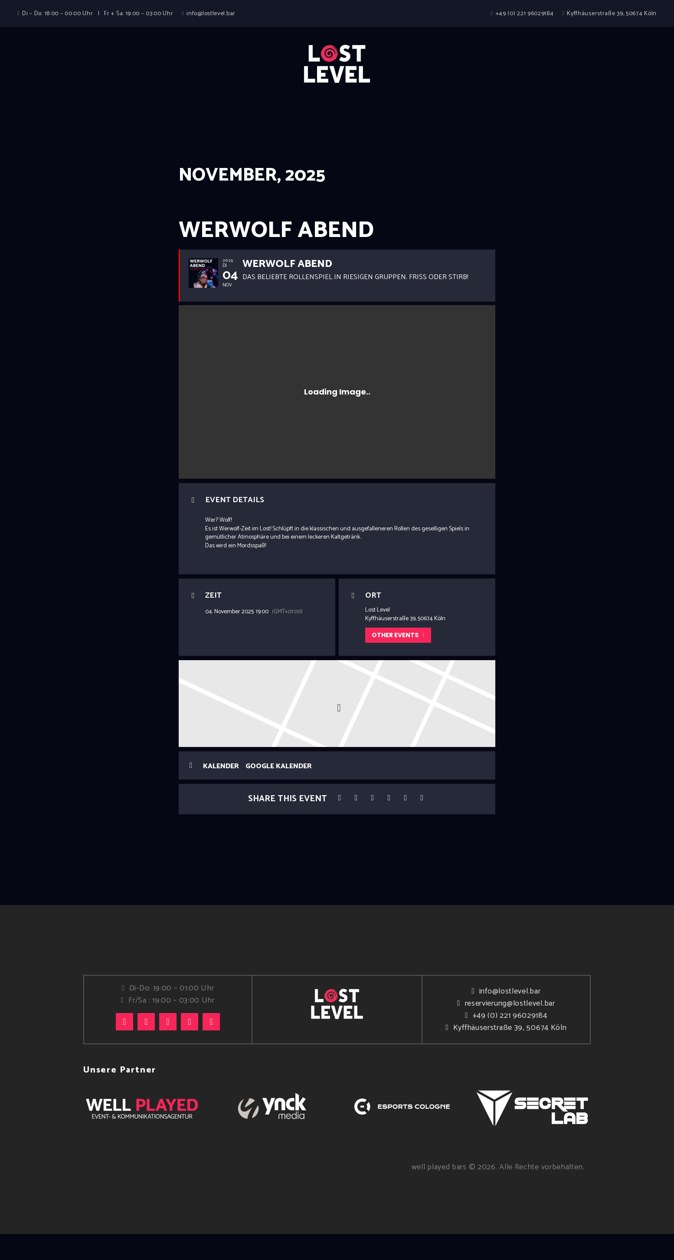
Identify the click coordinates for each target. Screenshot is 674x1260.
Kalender (221, 792)
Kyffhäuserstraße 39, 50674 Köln (510, 1054)
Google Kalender (278, 792)
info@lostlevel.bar (510, 1017)
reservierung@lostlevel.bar (510, 1029)
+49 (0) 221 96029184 (510, 1042)
